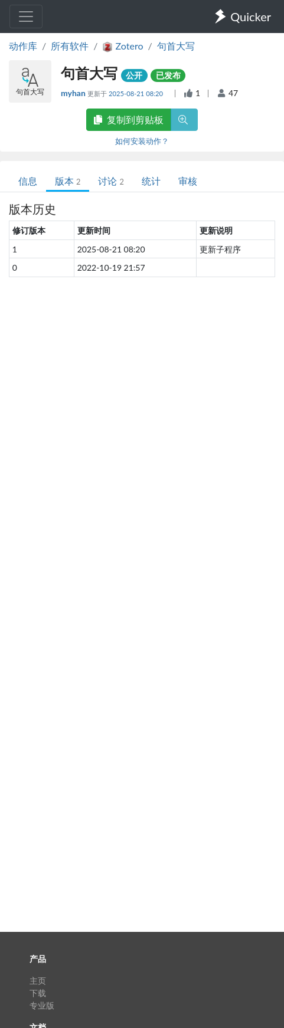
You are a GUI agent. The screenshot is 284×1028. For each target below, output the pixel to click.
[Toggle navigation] (26, 16)
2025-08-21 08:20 (137, 93)
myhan (74, 93)
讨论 (110, 180)
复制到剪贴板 (129, 119)
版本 (67, 180)
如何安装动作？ (142, 141)
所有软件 (70, 45)
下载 (38, 993)
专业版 (42, 1005)
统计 (151, 180)
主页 (38, 981)
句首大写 (176, 45)
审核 (187, 180)
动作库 (23, 45)
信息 (27, 180)
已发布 (168, 75)
